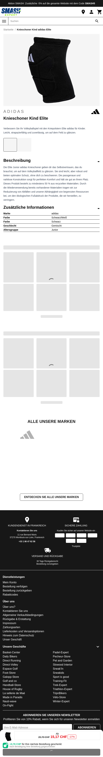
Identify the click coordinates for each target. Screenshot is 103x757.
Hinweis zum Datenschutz (18, 635)
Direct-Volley (10, 664)
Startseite (8, 29)
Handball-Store (12, 685)
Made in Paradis (12, 697)
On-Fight (8, 705)
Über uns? (9, 606)
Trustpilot (76, 546)
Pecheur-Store (61, 656)
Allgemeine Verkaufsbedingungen (23, 615)
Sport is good (61, 676)
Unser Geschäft (12, 639)
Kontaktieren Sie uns (27, 530)
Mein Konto (10, 582)
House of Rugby (12, 689)
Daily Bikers (10, 656)
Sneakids (58, 672)
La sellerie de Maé (14, 693)
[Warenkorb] (99, 12)
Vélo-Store (59, 697)
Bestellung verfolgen (15, 586)
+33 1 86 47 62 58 (27, 541)
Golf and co (10, 680)
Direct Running (12, 660)
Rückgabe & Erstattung (17, 619)
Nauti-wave (9, 701)
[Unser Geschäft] (83, 12)
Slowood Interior (63, 664)
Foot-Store (9, 672)
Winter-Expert (61, 701)
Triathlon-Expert (62, 689)
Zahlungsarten (11, 627)
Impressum (9, 623)
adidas (51, 111)
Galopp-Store (11, 676)
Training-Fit (60, 680)
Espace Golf (10, 668)
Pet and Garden (62, 660)
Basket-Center (11, 652)
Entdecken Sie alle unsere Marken (51, 497)
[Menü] (4, 21)
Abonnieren (87, 727)
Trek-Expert (60, 685)
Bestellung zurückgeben (47, 564)
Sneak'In (58, 668)
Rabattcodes (10, 594)
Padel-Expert (61, 652)
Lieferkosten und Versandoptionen (23, 631)
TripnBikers (60, 693)
